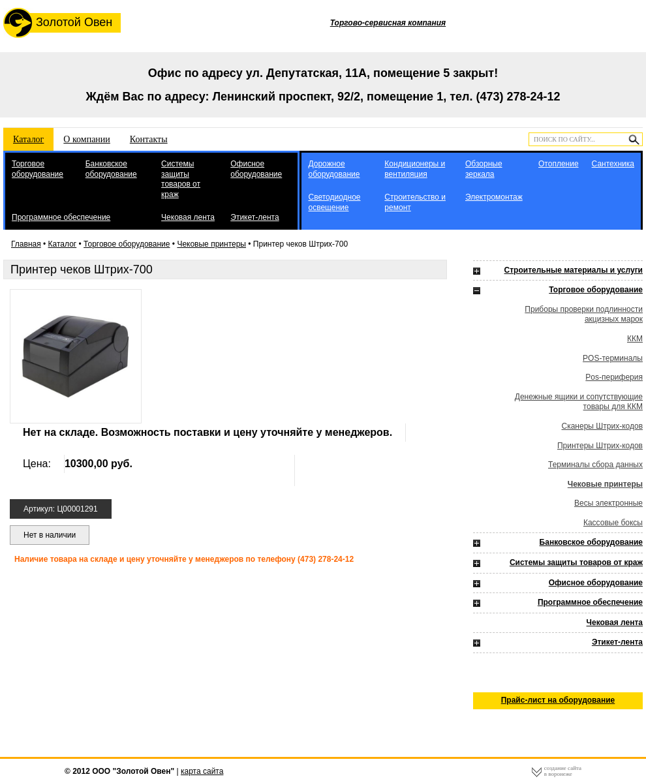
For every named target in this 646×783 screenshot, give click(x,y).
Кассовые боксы (613, 522)
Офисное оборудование (256, 169)
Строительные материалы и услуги (573, 270)
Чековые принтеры (211, 244)
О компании (86, 139)
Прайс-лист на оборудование (558, 700)
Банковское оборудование (111, 169)
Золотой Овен (57, 23)
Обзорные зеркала (483, 169)
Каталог (28, 139)
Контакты (149, 139)
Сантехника (613, 163)
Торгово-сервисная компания (388, 22)
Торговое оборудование (37, 169)
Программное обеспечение (61, 217)
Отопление (558, 163)
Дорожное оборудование (334, 169)
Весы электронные (608, 503)
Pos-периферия (614, 377)
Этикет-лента (254, 217)
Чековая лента (188, 217)
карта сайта (202, 771)
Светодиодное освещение (334, 202)
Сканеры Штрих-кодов (602, 426)
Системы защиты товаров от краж (180, 179)
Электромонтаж (494, 197)
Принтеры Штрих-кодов (600, 445)
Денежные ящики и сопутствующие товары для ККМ (579, 402)
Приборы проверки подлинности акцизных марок (584, 314)
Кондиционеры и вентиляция (414, 169)
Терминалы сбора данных (595, 464)
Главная (26, 244)
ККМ (635, 338)
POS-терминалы (613, 358)
